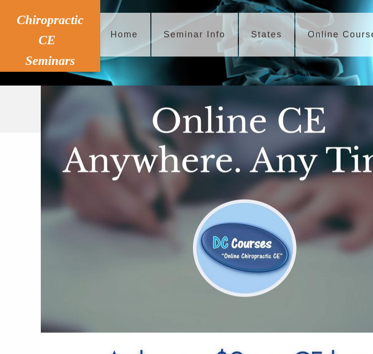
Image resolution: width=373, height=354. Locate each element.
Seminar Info (195, 34)
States (266, 34)
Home (124, 34)
